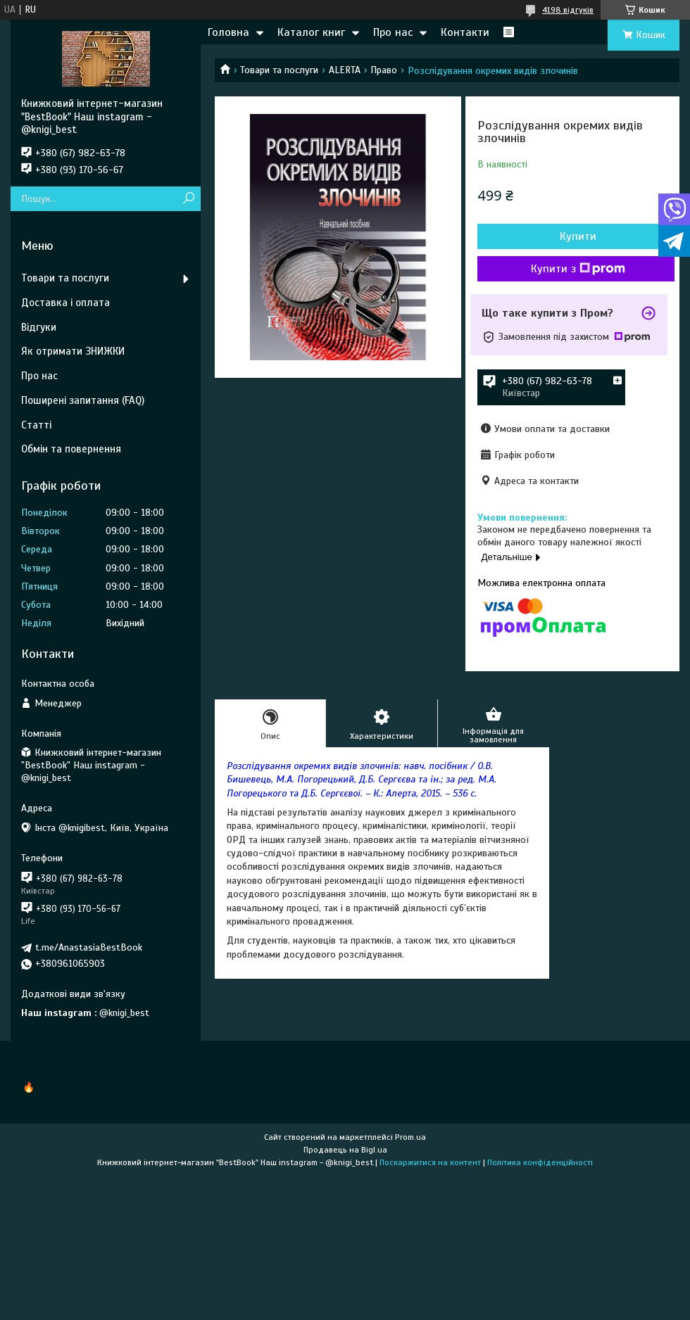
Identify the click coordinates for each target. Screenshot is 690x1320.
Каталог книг (311, 32)
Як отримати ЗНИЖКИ (73, 351)
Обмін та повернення (71, 449)
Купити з (578, 269)
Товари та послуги (279, 70)
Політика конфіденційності (540, 1162)
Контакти (465, 32)
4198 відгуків (568, 10)
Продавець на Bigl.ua (345, 1150)
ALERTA (344, 70)
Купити (578, 236)
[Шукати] (188, 198)
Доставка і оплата (65, 302)
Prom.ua (410, 1137)
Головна (228, 32)
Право (383, 70)
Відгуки (38, 327)
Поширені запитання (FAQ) (82, 400)
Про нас (393, 32)
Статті (36, 425)
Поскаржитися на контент (430, 1162)
